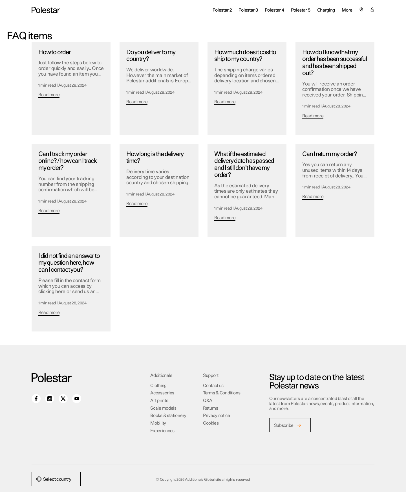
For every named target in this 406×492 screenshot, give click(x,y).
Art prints (159, 400)
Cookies (211, 423)
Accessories (162, 393)
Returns (210, 408)
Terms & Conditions (221, 393)
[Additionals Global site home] (46, 10)
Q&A (207, 400)
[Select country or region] (361, 9)
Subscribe (284, 425)
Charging (326, 10)
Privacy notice (216, 415)
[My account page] (372, 10)
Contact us (213, 385)
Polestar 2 (222, 10)
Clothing (158, 385)
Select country (53, 479)
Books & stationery (168, 415)
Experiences (162, 431)
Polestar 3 (248, 10)
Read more (48, 95)
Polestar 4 (274, 10)
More (347, 10)
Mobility (158, 423)
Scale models (163, 408)
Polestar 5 (300, 10)
